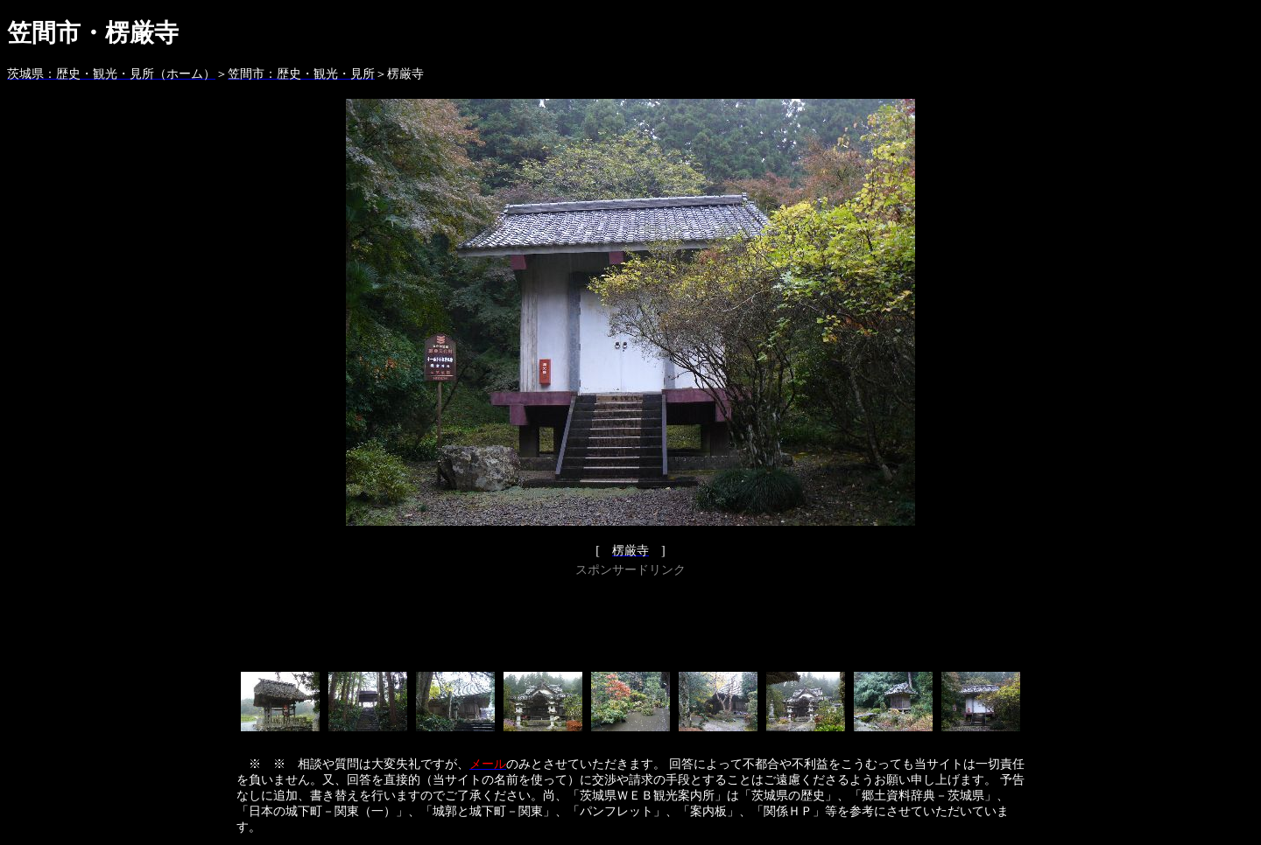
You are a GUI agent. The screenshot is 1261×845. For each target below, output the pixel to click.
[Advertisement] (630, 621)
